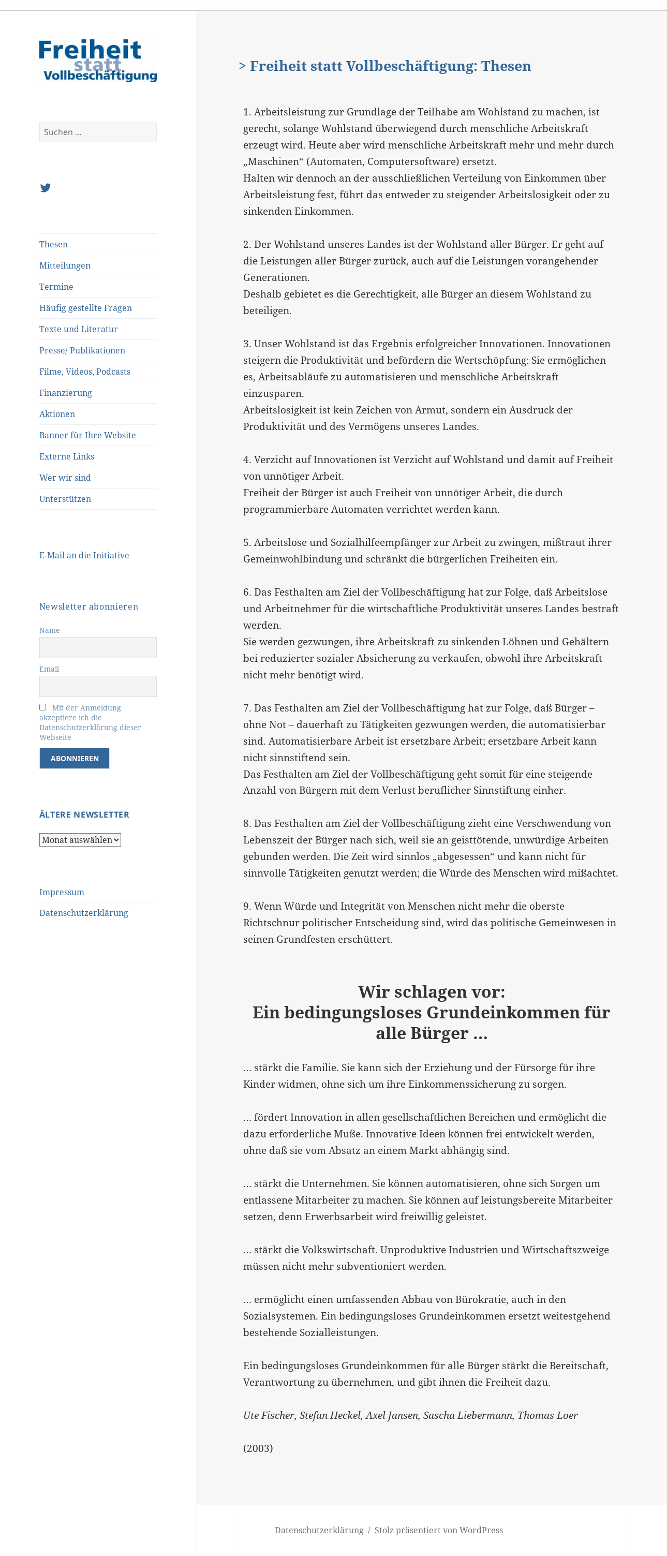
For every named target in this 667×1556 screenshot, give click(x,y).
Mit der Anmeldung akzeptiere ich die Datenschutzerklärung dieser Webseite (90, 722)
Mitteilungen (65, 265)
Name (49, 630)
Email (49, 669)
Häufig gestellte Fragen (85, 308)
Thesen (53, 244)
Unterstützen (65, 499)
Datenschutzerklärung (83, 912)
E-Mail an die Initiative (84, 555)
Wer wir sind (65, 477)
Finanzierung (65, 392)
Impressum (61, 892)
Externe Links (66, 456)
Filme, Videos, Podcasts (84, 371)
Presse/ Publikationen (82, 350)
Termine (56, 286)
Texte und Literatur (78, 329)
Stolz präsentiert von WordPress (439, 1530)
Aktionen (57, 414)
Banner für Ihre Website (87, 435)
